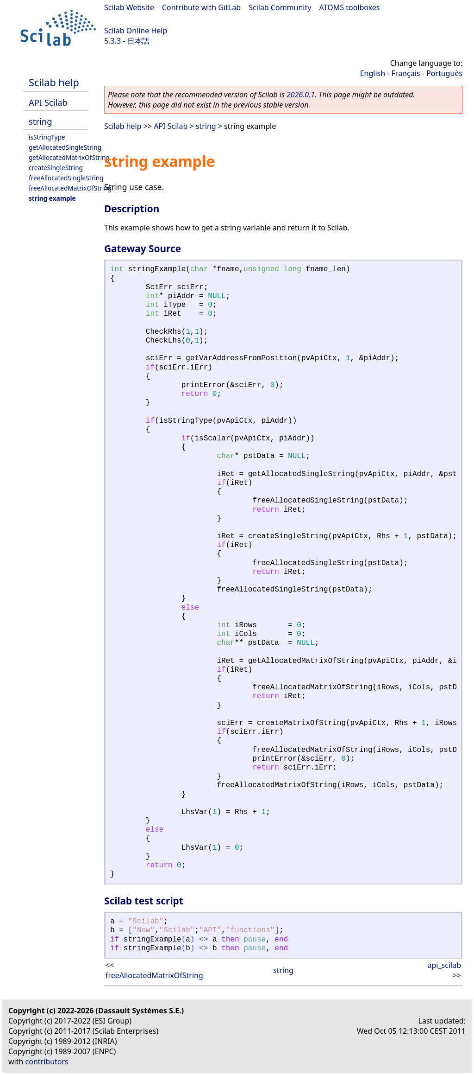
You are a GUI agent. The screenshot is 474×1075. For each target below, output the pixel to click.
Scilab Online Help (135, 30)
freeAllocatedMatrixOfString (70, 188)
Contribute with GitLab (201, 7)
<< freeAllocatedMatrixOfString (154, 970)
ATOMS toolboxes (349, 7)
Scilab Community (280, 7)
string (40, 121)
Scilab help (54, 82)
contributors (47, 1061)
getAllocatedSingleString (65, 147)
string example (52, 198)
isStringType (47, 137)
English (372, 73)
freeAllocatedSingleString (66, 177)
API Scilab (48, 102)
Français (406, 73)
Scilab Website (129, 7)
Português (444, 73)
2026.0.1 (301, 94)
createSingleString (56, 167)
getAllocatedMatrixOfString (69, 157)
